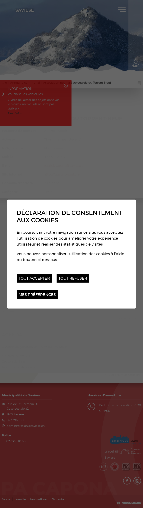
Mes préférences (37, 294)
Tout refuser (72, 278)
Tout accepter (34, 278)
